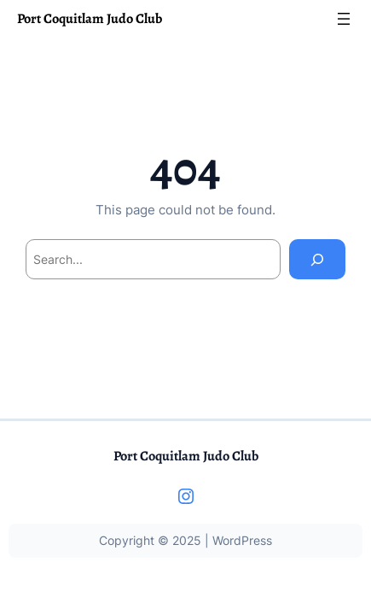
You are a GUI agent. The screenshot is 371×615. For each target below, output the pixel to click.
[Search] (317, 259)
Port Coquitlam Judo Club (89, 18)
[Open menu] (343, 19)
